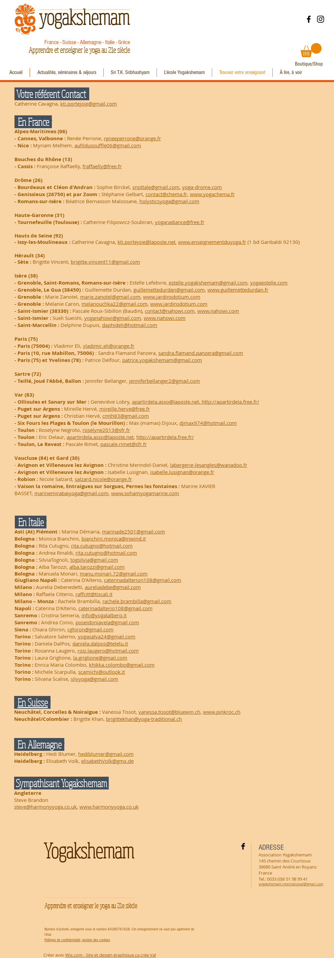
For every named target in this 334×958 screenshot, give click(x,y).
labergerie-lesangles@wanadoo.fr (208, 465)
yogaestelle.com (269, 282)
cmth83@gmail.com (125, 415)
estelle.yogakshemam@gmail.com (208, 282)
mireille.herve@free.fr (124, 408)
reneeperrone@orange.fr (132, 138)
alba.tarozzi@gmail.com (97, 566)
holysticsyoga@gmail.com (169, 201)
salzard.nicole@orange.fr (103, 479)
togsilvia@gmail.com (94, 559)
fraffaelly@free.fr (102, 166)
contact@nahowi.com (170, 310)
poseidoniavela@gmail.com (107, 622)
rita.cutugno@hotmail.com (102, 545)
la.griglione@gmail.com (100, 657)
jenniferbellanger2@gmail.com (164, 380)
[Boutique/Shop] (309, 64)
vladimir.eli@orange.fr (108, 345)
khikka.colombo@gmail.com (122, 664)
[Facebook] (308, 19)
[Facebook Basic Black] (243, 846)
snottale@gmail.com (155, 187)
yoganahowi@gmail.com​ (112, 318)
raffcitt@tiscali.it (93, 594)
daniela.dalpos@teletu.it (100, 643)
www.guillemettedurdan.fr (237, 289)
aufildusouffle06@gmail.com (107, 145)
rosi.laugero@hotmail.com (108, 650)
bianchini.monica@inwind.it (113, 538)
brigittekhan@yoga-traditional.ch (144, 718)
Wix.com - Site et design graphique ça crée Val (110, 955)
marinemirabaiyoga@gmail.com (71, 493)
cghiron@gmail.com (90, 629)
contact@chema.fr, (167, 194)
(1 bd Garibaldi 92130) (273, 241)
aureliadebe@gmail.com (113, 587)
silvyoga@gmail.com (94, 678)
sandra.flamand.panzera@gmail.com (200, 352)
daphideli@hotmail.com (129, 325)
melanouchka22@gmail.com (114, 303)
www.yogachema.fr (212, 194)
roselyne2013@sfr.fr (106, 430)
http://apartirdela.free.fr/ (230, 401)
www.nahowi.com (218, 310)
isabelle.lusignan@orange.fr (182, 472)
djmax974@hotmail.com (208, 422)
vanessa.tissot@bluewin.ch (169, 711)
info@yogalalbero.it (104, 615)
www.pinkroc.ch (221, 711)
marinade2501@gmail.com (133, 531)
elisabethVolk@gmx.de (107, 761)
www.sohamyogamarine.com (145, 493)
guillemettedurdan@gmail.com (169, 289)
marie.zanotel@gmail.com (110, 296)
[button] (311, 50)
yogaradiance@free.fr (179, 222)
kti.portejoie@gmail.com (88, 103)
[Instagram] (320, 19)
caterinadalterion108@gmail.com (142, 580)
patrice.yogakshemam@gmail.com (162, 360)
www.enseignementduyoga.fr (212, 241)
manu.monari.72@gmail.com (113, 573)
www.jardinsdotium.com (171, 296)
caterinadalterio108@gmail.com (115, 608)
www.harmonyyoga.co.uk (109, 806)
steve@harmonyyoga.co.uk (45, 806)
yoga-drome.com (202, 187)
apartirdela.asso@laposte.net (165, 401)
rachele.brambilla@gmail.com (136, 601)
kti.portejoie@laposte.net (146, 241)
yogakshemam (84, 16)
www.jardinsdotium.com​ (178, 303)
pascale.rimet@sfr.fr (123, 444)
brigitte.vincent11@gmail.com (105, 261)
